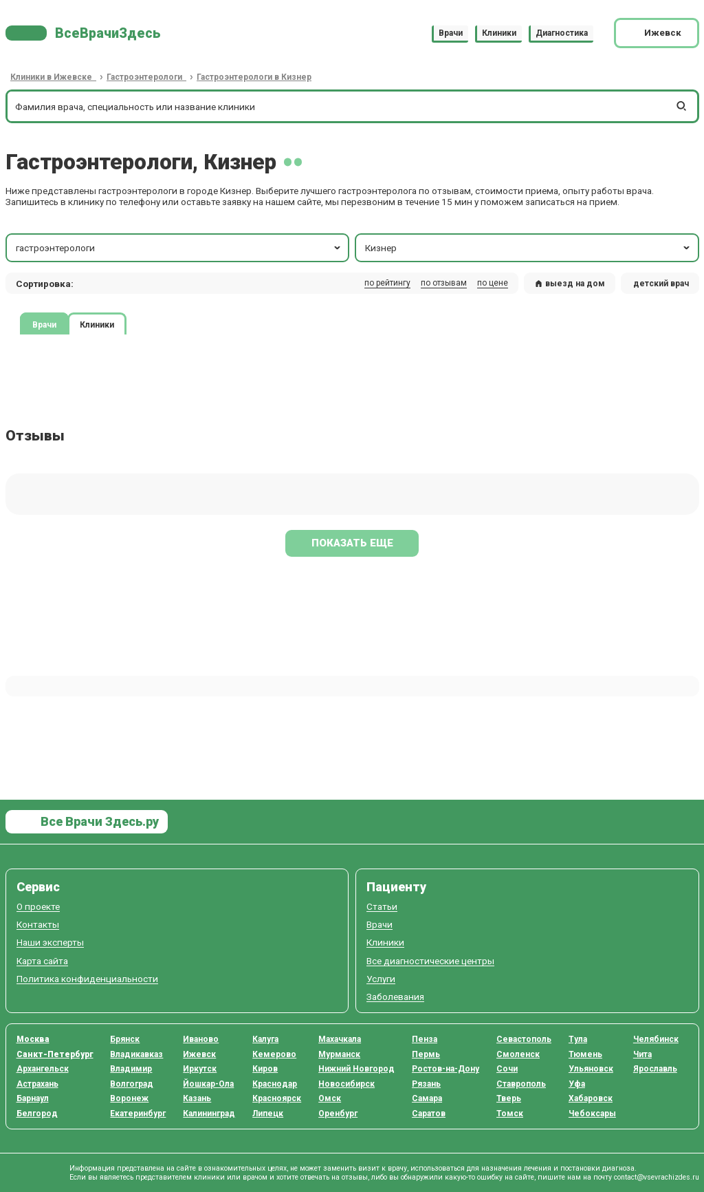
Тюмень (585, 1054)
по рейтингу (387, 283)
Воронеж (129, 1098)
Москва (33, 1039)
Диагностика (562, 33)
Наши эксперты (50, 942)
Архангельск (42, 1069)
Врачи (451, 33)
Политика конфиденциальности (87, 979)
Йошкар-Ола (208, 1084)
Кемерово (274, 1054)
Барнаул (32, 1098)
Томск (509, 1113)
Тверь (508, 1098)
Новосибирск (346, 1084)
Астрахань (37, 1084)
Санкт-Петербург (55, 1054)
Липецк (267, 1113)
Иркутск (200, 1069)
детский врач (661, 283)
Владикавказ (136, 1054)
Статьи (381, 907)
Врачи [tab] (44, 325)
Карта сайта (42, 961)
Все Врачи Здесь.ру (98, 821)
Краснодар (274, 1084)
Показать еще (352, 543)
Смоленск (518, 1054)
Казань (197, 1098)
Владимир (131, 1069)
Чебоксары (592, 1113)
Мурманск (339, 1054)
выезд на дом (570, 283)
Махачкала (339, 1039)
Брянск (125, 1039)
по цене (492, 283)
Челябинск (656, 1039)
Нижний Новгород (356, 1069)
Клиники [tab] (97, 325)
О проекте (38, 907)
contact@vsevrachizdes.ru (656, 1177)
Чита (642, 1054)
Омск (329, 1098)
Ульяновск (591, 1069)
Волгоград (131, 1084)
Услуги (380, 979)
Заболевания (395, 997)
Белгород (37, 1113)
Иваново (201, 1039)
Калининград (209, 1113)
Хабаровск (591, 1098)
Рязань (426, 1084)
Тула (578, 1039)
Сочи (507, 1069)
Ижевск (199, 1054)
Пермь (426, 1054)
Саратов (429, 1113)
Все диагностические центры (430, 961)
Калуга (265, 1039)
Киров (265, 1069)
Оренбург (338, 1113)
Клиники (499, 33)
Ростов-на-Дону (445, 1069)
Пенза (424, 1039)
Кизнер (528, 247)
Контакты (37, 924)
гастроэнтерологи (179, 247)
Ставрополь (521, 1084)
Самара (427, 1098)
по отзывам (444, 283)
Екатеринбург (138, 1113)
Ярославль (655, 1069)
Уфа (577, 1084)
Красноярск (276, 1098)
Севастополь (523, 1039)
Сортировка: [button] (45, 283)
